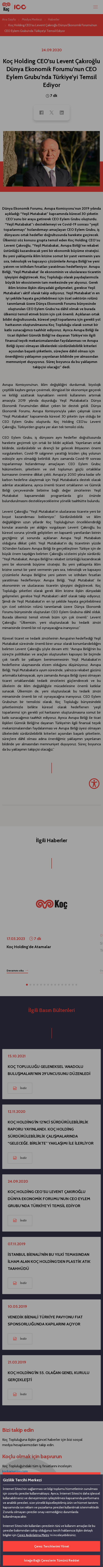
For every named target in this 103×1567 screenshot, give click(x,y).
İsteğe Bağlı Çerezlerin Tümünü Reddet (51, 1560)
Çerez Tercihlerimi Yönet (51, 1546)
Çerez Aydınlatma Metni (33, 1535)
